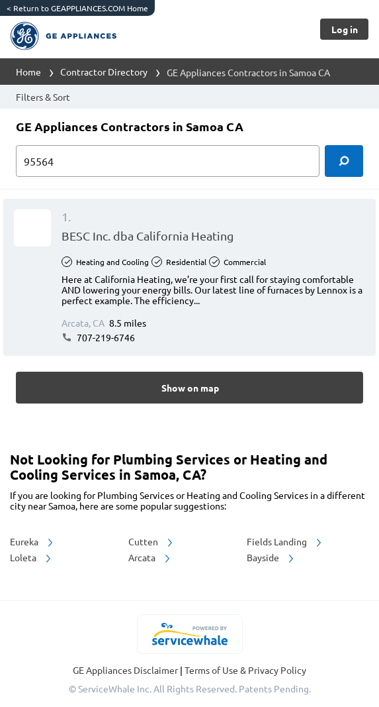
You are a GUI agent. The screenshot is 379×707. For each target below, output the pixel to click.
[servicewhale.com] (189, 634)
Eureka (32, 541)
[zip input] (168, 161)
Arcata (150, 557)
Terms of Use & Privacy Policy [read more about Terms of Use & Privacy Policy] (245, 670)
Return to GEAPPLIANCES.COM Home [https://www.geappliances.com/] (77, 8)
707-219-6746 (98, 337)
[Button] (344, 29)
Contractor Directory (103, 72)
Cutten (151, 541)
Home (28, 72)
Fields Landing (285, 541)
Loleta (31, 557)
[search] (344, 161)
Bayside (271, 557)
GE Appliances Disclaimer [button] (126, 670)
